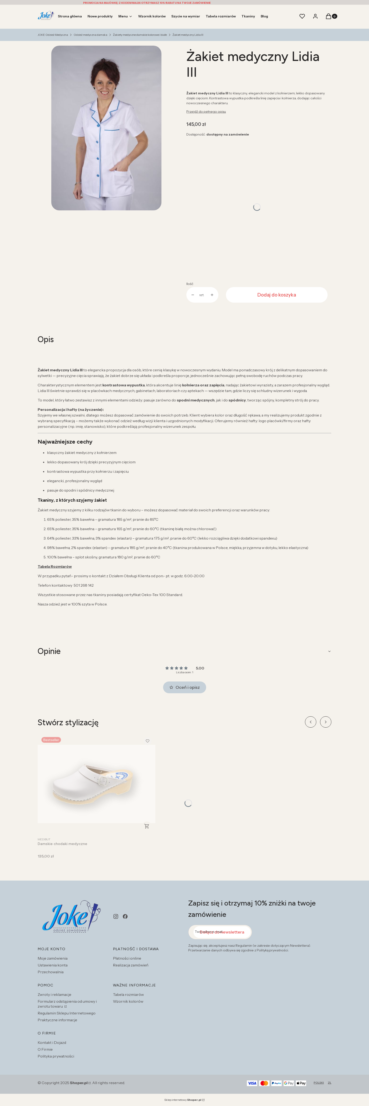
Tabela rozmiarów (128, 994)
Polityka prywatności (56, 1056)
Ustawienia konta (53, 965)
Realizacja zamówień (130, 965)
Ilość (189, 284)
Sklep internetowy (182, 1100)
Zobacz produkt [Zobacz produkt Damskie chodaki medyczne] (147, 826)
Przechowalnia (51, 972)
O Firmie (45, 1049)
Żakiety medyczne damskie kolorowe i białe (140, 34)
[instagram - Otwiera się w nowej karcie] (116, 916)
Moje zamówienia (53, 958)
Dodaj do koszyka (276, 295)
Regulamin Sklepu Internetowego (67, 1013)
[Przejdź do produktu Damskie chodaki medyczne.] (96, 784)
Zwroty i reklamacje (54, 994)
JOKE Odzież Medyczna (53, 34)
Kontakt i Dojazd (52, 1042)
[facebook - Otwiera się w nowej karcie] (125, 916)
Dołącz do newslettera (222, 932)
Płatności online (127, 958)
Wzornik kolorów (128, 1001)
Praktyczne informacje (57, 1020)
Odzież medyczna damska (90, 34)
